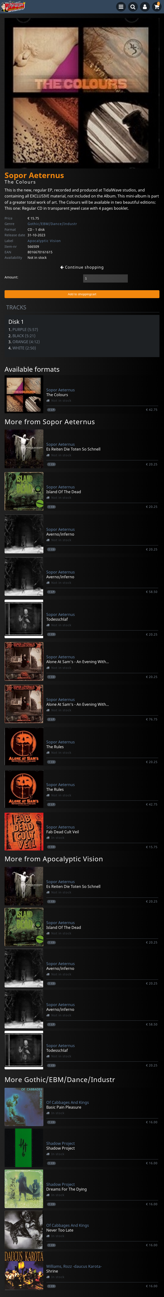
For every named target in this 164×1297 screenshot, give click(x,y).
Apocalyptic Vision (44, 240)
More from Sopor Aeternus (50, 421)
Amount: (11, 277)
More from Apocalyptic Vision (54, 858)
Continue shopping (82, 267)
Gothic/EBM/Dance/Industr (52, 223)
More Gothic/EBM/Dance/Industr (60, 1079)
